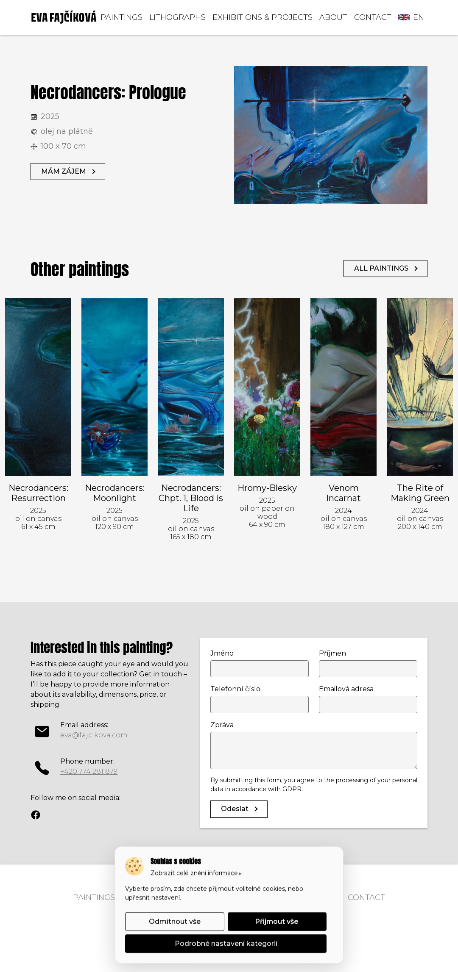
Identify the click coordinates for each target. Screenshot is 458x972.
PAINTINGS (121, 17)
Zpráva (222, 725)
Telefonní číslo (235, 689)
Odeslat (235, 809)
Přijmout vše (277, 921)
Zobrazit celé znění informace (194, 873)
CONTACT (372, 17)
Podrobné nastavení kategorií (226, 943)
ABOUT (333, 17)
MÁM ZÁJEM (63, 171)
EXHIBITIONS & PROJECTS (262, 17)
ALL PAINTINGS (381, 268)
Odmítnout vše (175, 921)
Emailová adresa (346, 689)
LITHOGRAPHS (177, 17)
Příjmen (332, 653)
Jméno (222, 653)
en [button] (411, 17)
